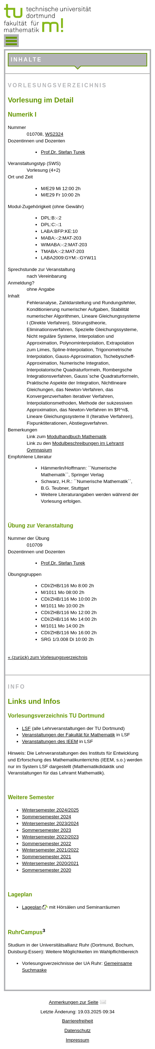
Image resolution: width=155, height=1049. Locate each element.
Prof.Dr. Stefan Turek (63, 152)
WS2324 (54, 134)
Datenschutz (77, 1030)
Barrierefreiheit (77, 1021)
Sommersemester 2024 (46, 816)
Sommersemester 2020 (46, 870)
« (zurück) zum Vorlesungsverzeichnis (47, 657)
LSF (26, 728)
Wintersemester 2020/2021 (50, 863)
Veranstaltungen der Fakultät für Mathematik (68, 734)
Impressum (77, 1040)
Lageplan (31, 907)
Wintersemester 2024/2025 (50, 810)
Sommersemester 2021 (46, 856)
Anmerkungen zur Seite (73, 1002)
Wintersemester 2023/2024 (50, 823)
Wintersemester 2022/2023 (50, 836)
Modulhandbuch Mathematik (76, 436)
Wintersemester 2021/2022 (50, 850)
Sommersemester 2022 (46, 843)
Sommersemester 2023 (46, 830)
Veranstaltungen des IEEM (50, 741)
